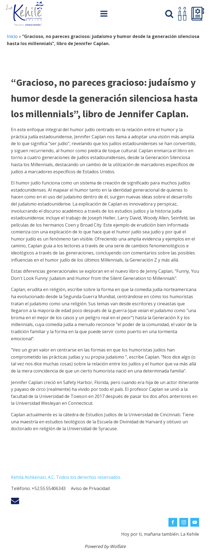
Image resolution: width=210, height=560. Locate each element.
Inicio (12, 36)
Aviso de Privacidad (90, 488)
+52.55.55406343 (49, 488)
